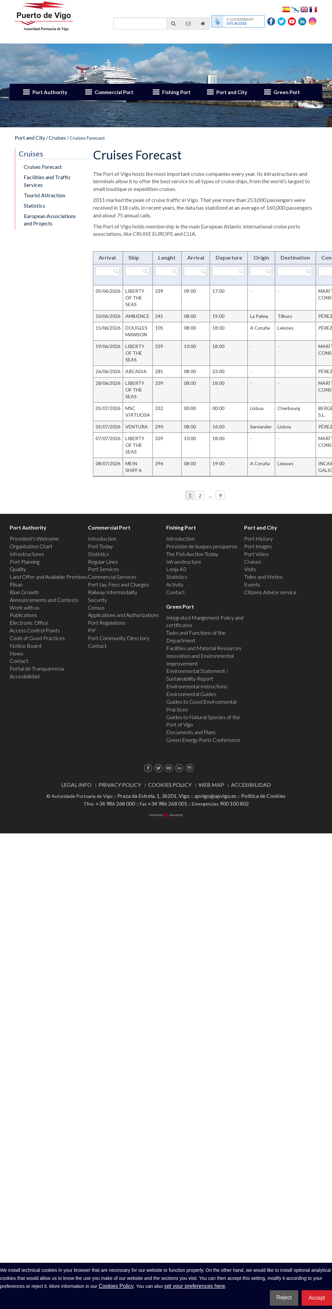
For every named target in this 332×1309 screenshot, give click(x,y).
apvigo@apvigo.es (215, 796)
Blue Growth (24, 592)
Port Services (103, 569)
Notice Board (25, 645)
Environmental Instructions (196, 686)
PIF (92, 630)
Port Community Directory (118, 638)
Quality (18, 569)
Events (252, 584)
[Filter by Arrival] (108, 271)
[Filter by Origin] (260, 271)
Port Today (100, 546)
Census (96, 607)
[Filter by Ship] (137, 271)
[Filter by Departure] (228, 271)
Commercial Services (112, 576)
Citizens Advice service (270, 592)
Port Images (258, 546)
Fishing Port (176, 92)
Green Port (286, 92)
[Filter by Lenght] (166, 271)
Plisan (16, 584)
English (304, 9)
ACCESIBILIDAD (251, 784)
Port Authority (49, 92)
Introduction (102, 538)
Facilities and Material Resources (203, 648)
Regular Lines (103, 561)
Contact (19, 661)
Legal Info (76, 784)
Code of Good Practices (37, 638)
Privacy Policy (120, 784)
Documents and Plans (191, 732)
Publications (23, 615)
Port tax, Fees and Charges (118, 584)
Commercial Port (114, 92)
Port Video (256, 554)
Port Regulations (106, 622)
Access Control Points (35, 630)
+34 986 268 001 (167, 803)
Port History (258, 538)
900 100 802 (234, 803)
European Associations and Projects (50, 220)
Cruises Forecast (43, 166)
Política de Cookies (263, 796)
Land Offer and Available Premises (49, 576)
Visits (250, 569)
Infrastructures (27, 554)
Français (313, 9)
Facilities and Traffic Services (47, 181)
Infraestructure (183, 561)
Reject (284, 1297)
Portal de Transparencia (37, 668)
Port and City (231, 92)
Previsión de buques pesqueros (201, 546)
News (16, 653)
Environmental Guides (191, 694)
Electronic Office (29, 622)
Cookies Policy (170, 784)
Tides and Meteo (263, 576)
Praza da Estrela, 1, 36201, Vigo (153, 796)
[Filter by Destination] (295, 271)
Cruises (57, 137)
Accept (317, 1298)
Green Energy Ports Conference (203, 740)
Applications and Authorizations (123, 615)
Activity (175, 584)
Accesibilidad (24, 676)
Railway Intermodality (112, 592)
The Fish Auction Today (192, 554)
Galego (295, 9)
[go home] (203, 23)
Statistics (34, 205)
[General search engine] (146, 23)
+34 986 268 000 (115, 803)
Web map (211, 784)
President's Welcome (34, 538)
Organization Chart (31, 546)
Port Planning (24, 561)
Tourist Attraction (44, 195)
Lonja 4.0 (176, 569)
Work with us (24, 607)
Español (286, 9)
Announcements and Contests (44, 600)
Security (97, 600)
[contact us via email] (188, 23)
